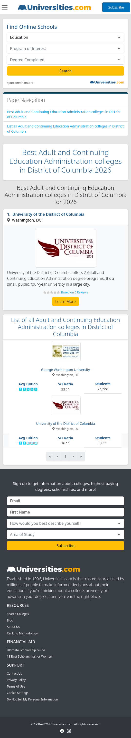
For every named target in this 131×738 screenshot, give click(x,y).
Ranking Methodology (22, 633)
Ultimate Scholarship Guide (26, 650)
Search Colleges (18, 614)
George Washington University (65, 369)
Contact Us (14, 673)
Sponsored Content (20, 83)
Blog (10, 620)
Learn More (65, 301)
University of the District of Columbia (48, 214)
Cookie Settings (17, 693)
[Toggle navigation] (4, 7)
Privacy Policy (16, 680)
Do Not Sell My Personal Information (32, 699)
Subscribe (116, 7)
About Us (13, 627)
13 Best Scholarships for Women (29, 656)
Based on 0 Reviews (74, 292)
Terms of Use (16, 686)
